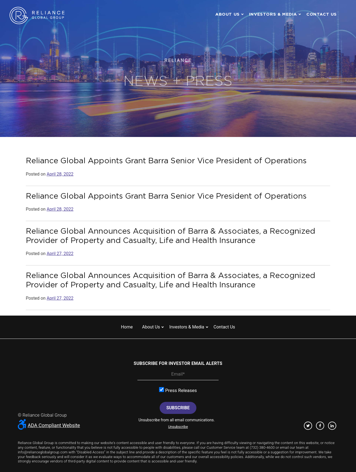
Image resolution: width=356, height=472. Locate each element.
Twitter (308, 426)
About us (227, 14)
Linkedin (332, 426)
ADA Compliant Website (49, 425)
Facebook (320, 426)
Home (127, 327)
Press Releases (178, 390)
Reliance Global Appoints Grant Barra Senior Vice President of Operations (166, 160)
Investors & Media (273, 14)
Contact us (321, 14)
